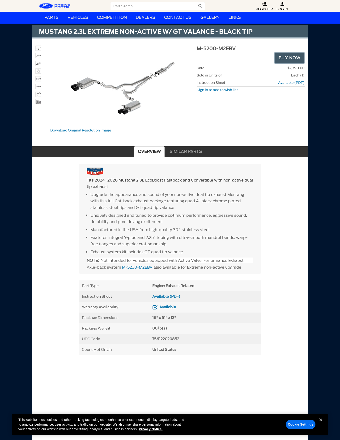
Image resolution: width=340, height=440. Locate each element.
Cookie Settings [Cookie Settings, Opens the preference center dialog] (300, 426)
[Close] (320, 425)
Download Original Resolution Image (80, 130)
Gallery (210, 18)
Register (264, 6)
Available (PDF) (291, 82)
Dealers (145, 18)
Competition (112, 18)
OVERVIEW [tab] (149, 152)
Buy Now (290, 58)
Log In (282, 6)
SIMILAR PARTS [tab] (186, 152)
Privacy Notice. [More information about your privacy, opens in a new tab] (150, 431)
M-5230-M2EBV (137, 267)
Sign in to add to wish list (217, 90)
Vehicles (78, 18)
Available (167, 307)
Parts (51, 18)
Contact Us (177, 18)
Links (235, 18)
